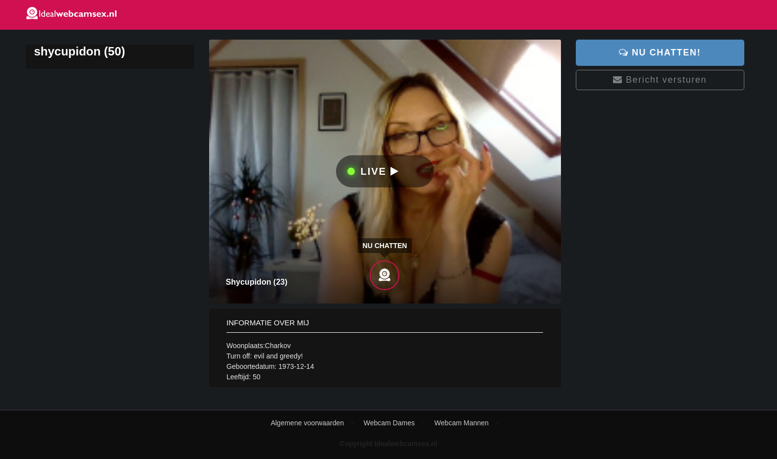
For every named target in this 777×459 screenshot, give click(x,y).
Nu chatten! (660, 52)
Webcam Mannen (462, 423)
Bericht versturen (660, 80)
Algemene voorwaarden (307, 423)
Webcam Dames (389, 423)
